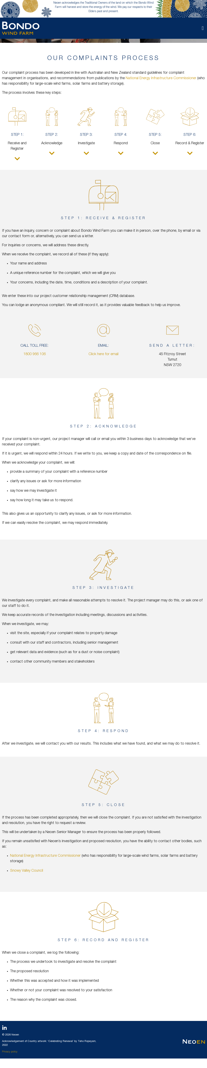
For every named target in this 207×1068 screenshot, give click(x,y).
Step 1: (17, 135)
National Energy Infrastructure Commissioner (161, 78)
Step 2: (51, 135)
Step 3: (86, 135)
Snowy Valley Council (26, 871)
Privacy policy (9, 1052)
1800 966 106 (34, 354)
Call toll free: (34, 346)
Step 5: (155, 135)
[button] (202, 28)
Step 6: (189, 135)
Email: (103, 346)
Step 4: (120, 135)
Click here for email (103, 354)
